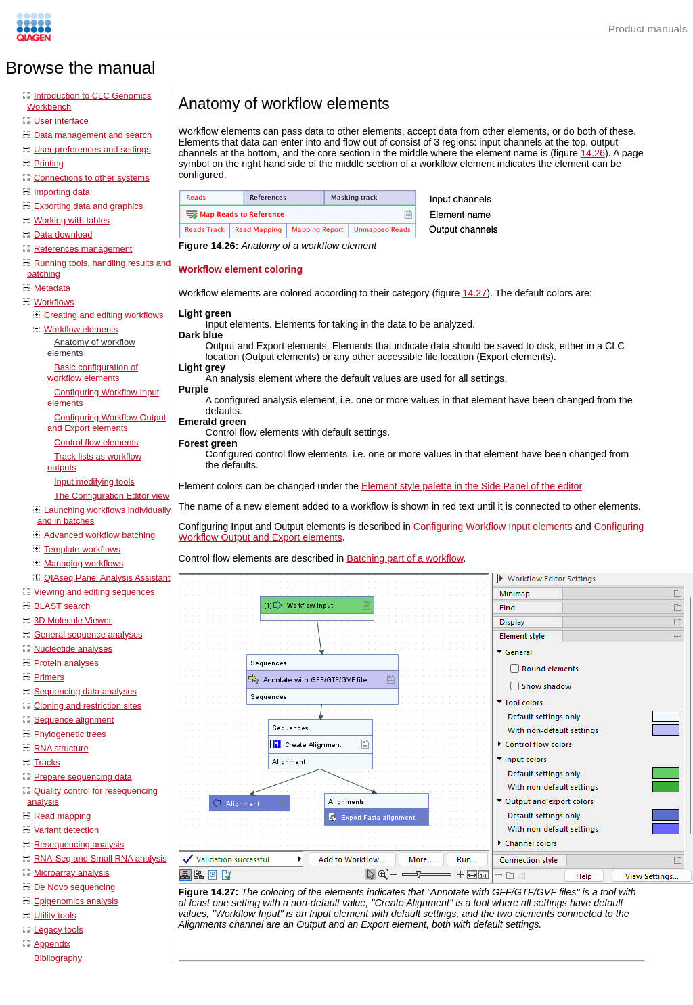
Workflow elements (81, 329)
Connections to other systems (92, 178)
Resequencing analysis (79, 844)
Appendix (52, 944)
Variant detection (66, 830)
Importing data (62, 192)
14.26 (593, 153)
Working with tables (72, 220)
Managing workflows (83, 563)
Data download (63, 234)
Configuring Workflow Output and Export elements (106, 422)
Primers (49, 677)
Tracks (47, 762)
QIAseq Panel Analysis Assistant (107, 578)
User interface (61, 121)
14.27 (474, 293)
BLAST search (62, 606)
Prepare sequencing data (83, 777)
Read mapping (62, 816)
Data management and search (93, 135)
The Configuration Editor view (111, 496)
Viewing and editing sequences (94, 592)
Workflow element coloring (241, 269)
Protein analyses (66, 663)
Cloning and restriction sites (87, 705)
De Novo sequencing (74, 887)
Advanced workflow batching (99, 535)
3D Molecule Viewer (73, 620)
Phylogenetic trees (70, 734)
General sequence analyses (88, 634)
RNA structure (61, 748)
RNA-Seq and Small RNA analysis (100, 858)
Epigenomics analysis (76, 901)
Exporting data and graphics (88, 206)
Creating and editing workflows (103, 315)
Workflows (54, 302)
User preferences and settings (92, 149)
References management (83, 249)
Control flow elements (96, 442)
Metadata (52, 288)
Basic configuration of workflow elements (92, 372)
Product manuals (648, 29)
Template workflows (82, 549)
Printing (49, 163)
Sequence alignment (74, 720)
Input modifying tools (94, 481)
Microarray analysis (72, 873)
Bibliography (58, 958)
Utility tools (55, 915)
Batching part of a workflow (404, 558)
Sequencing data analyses (85, 691)
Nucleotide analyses (73, 649)
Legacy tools (58, 929)
